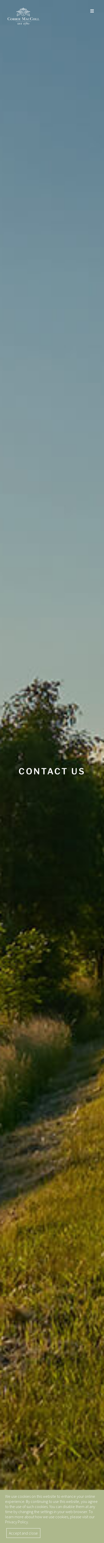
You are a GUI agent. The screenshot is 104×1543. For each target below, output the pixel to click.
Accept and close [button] (23, 1533)
